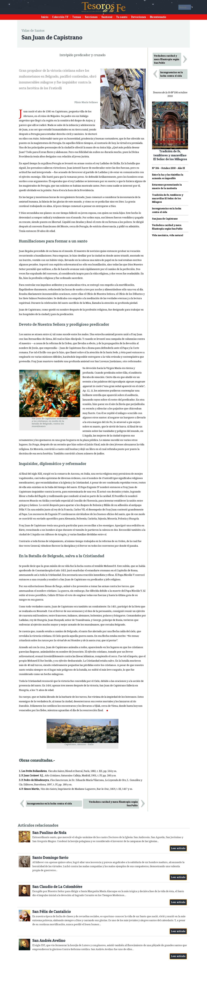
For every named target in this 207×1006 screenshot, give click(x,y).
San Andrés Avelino (48, 940)
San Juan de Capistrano (165, 218)
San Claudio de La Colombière (57, 886)
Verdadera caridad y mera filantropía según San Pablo (113, 803)
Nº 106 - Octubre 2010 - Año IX (168, 168)
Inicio (44, 17)
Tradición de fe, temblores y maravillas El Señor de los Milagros (167, 198)
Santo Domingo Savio (50, 857)
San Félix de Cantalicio (51, 911)
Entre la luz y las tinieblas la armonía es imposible (167, 176)
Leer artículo (178, 848)
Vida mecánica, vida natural (167, 235)
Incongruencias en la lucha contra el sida (49, 803)
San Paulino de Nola (49, 832)
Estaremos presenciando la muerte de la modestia (167, 186)
